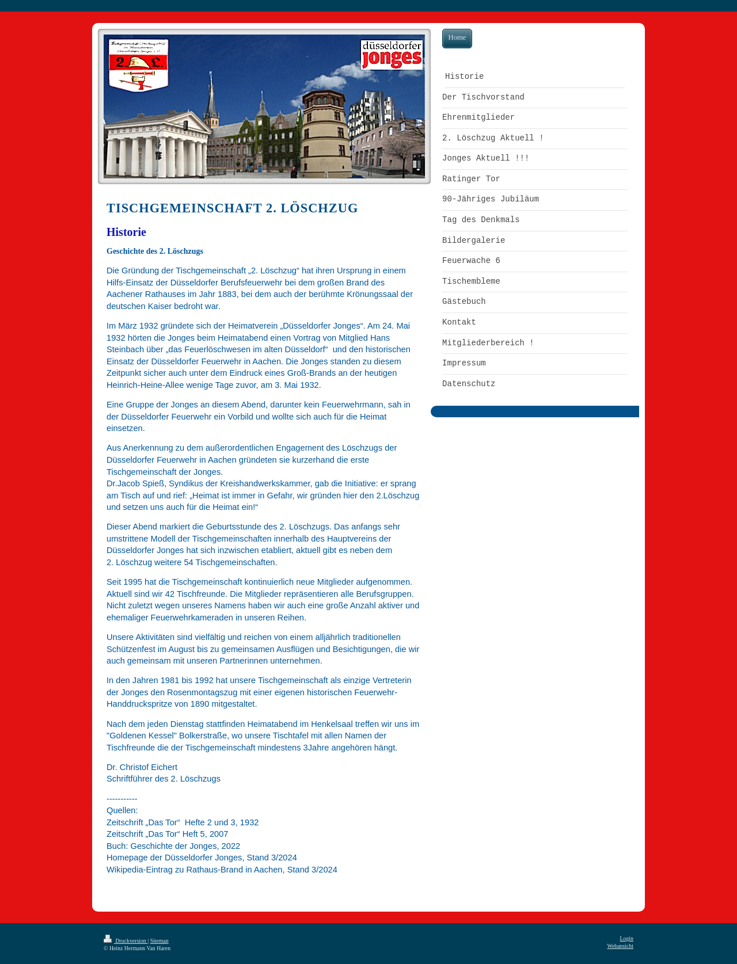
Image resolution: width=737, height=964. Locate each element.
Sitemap (159, 941)
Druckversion (125, 941)
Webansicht (620, 946)
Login (626, 938)
